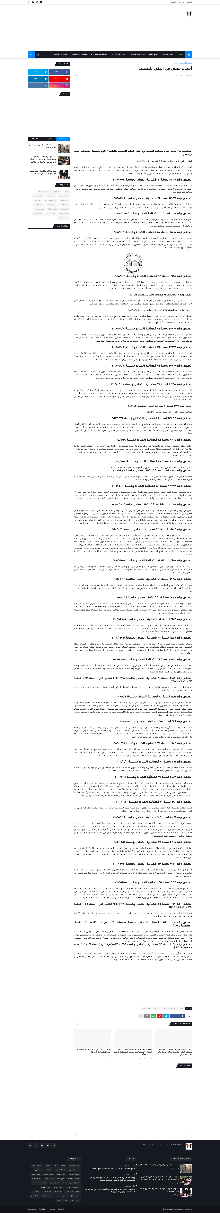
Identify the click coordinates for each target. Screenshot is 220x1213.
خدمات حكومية (63, 196)
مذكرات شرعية (39, 209)
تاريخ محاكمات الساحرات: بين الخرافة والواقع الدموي (113, 1169)
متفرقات (36, 1192)
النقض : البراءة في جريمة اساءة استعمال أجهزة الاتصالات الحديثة (93, 1051)
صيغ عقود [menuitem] (153, 55)
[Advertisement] (79, 27)
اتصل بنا (173, 2)
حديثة (49, 139)
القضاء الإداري (55, 192)
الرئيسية (189, 2)
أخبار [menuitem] (181, 55)
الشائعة (62, 139)
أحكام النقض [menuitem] (119, 55)
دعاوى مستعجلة (50, 200)
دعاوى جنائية (51, 196)
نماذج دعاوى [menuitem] (167, 55)
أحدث (189, 1134)
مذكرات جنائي (52, 209)
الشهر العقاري (74, 1170)
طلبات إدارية (36, 1179)
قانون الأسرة (64, 205)
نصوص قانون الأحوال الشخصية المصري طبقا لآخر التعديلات (43, 172)
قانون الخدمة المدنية (39, 1183)
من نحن (181, 2)
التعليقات (35, 139)
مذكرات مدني (50, 213)
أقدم (76, 1134)
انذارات (49, 1170)
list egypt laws (74, 1165)
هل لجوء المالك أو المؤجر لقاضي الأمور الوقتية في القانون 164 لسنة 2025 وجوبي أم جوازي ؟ (109, 1191)
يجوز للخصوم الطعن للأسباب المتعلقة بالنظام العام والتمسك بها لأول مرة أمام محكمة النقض (175, 1052)
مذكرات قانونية (63, 213)
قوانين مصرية (39, 205)
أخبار (56, 1165)
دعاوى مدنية (64, 200)
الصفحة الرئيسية (186, 63)
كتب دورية (58, 1192)
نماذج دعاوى (38, 213)
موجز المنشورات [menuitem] (100, 55)
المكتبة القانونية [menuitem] (59, 55)
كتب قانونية (64, 209)
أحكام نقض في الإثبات (170, 1009)
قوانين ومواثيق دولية (72, 1192)
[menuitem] (188, 54)
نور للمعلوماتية (170, 1209)
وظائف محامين (63, 218)
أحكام (176, 63)
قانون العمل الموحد (72, 1187)
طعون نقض (49, 1179)
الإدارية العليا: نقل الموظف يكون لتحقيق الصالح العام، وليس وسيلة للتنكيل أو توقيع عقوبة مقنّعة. (133, 1052)
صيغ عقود (38, 200)
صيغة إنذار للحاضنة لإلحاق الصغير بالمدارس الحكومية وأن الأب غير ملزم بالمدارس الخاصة (43, 159)
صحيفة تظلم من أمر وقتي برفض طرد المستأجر (42, 146)
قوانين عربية (51, 205)
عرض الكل (77, 1024)
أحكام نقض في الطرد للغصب (151, 1009)
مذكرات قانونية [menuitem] (138, 55)
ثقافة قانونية (43, 192)
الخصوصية (32, 1209)
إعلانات (48, 1165)
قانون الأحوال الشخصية (71, 1183)
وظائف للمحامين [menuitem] (79, 55)
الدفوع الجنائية (37, 1165)
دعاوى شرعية (38, 196)
